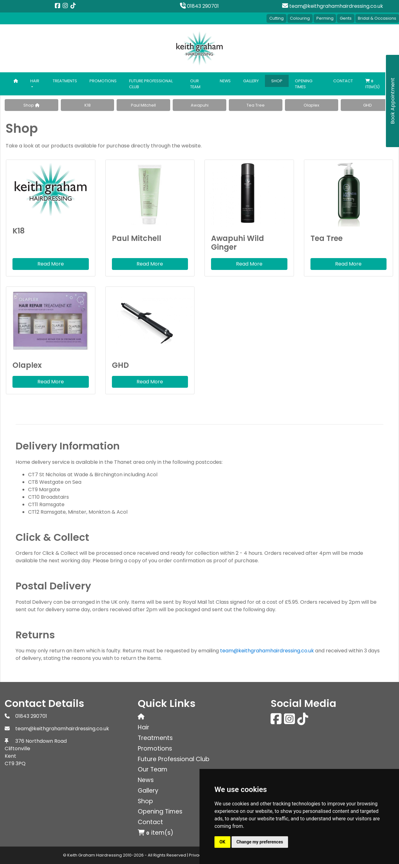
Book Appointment (392, 101)
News (225, 80)
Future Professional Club (151, 83)
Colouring (299, 18)
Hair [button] (34, 80)
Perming (324, 18)
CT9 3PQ (15, 763)
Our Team (195, 83)
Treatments (65, 80)
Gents (345, 18)
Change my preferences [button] (260, 841)
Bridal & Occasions (377, 18)
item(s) (372, 84)
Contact (343, 80)
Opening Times (303, 83)
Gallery (251, 80)
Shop (276, 80)
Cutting (275, 18)
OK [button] (222, 841)
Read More (50, 263)
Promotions (103, 80)
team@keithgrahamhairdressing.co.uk (332, 6)
